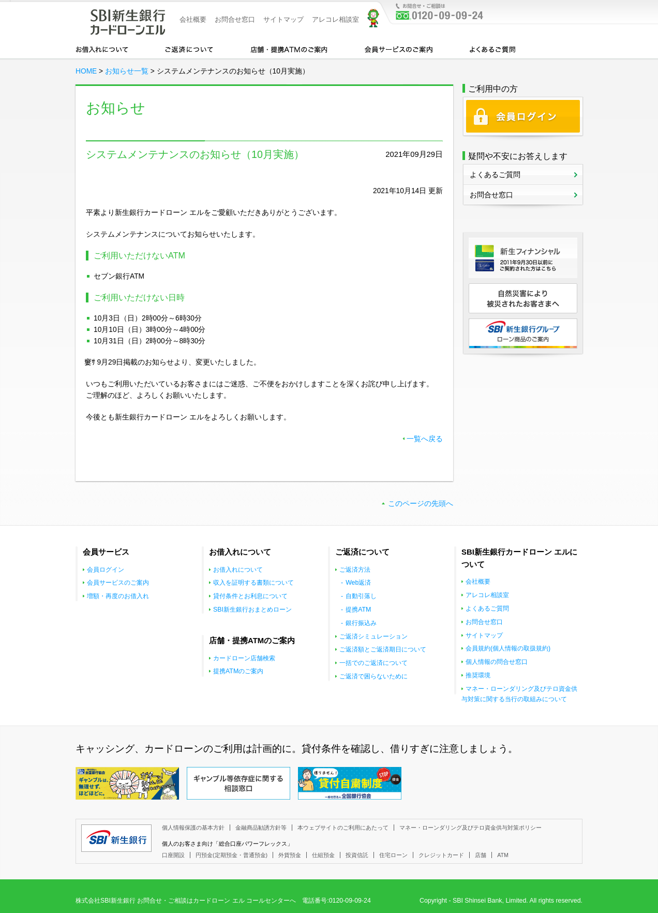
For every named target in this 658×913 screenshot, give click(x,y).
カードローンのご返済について (189, 48)
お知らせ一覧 (126, 71)
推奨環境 (478, 675)
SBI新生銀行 (116, 838)
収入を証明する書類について (253, 582)
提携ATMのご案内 (238, 671)
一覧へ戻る (425, 439)
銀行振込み (361, 623)
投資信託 (357, 855)
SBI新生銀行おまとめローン (252, 609)
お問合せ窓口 (235, 19)
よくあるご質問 (492, 48)
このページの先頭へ (420, 504)
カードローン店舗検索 (244, 658)
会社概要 (193, 19)
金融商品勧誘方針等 (261, 827)
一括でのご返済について (373, 662)
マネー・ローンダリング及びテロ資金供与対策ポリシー (470, 827)
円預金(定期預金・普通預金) (231, 855)
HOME (86, 71)
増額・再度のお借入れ (118, 596)
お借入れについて (102, 48)
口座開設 (173, 855)
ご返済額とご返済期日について (382, 649)
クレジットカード (441, 855)
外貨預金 (289, 855)
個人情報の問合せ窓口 (497, 661)
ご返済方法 (354, 569)
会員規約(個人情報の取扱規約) (508, 648)
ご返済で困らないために (373, 676)
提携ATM (358, 609)
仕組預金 (323, 855)
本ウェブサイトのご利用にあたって (342, 827)
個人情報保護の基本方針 (193, 827)
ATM (503, 855)
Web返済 (358, 582)
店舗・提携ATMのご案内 (289, 48)
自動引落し (361, 596)
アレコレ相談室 (335, 19)
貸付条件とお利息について (250, 596)
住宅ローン (393, 855)
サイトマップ (283, 19)
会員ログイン (105, 569)
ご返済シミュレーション (373, 636)
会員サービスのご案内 (398, 48)
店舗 (480, 855)
